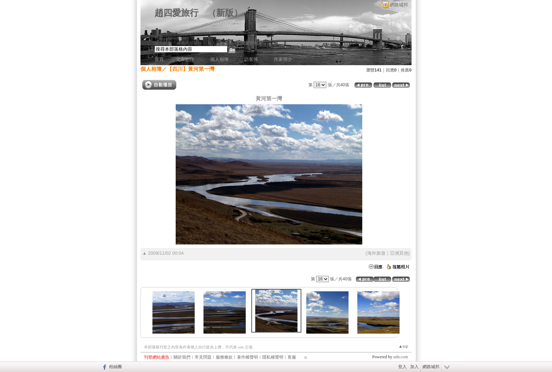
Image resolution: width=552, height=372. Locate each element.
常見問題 (203, 357)
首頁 (159, 59)
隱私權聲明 (272, 357)
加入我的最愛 (220, 43)
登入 (402, 366)
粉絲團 (115, 366)
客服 (292, 357)
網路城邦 (399, 4)
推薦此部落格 (189, 43)
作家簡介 (283, 59)
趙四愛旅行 (177, 13)
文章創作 (185, 59)
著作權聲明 (247, 357)
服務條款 (224, 357)
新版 (225, 13)
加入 (414, 366)
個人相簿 (219, 59)
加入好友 (163, 43)
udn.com (400, 356)
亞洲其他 (399, 253)
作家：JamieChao (170, 38)
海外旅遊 (376, 253)
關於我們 (182, 357)
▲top (403, 346)
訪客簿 (251, 59)
